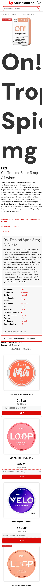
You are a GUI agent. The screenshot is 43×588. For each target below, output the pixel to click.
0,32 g (23, 315)
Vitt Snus (24, 292)
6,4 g (23, 309)
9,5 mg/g (24, 303)
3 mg (23, 299)
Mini (22, 318)
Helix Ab (24, 321)
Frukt (23, 306)
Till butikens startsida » (10, 227)
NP (22, 324)
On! (22, 289)
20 (22, 312)
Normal (24, 295)
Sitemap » (5, 231)
